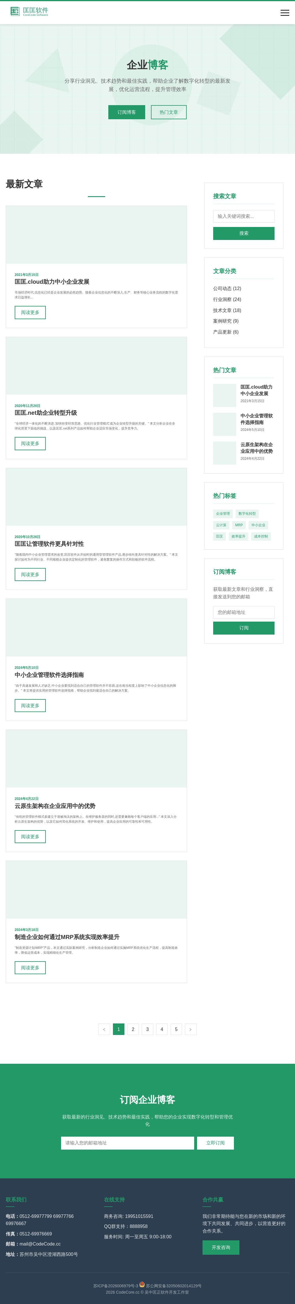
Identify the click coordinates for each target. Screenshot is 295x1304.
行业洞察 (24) (227, 299)
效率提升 (238, 536)
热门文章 (169, 112)
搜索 (244, 233)
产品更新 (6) (226, 332)
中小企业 (258, 525)
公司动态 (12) (227, 288)
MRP (239, 525)
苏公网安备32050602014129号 (170, 1286)
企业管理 (223, 514)
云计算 (221, 525)
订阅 (244, 627)
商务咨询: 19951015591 (128, 1216)
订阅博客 (127, 112)
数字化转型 (247, 514)
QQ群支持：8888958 (126, 1226)
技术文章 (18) (227, 310)
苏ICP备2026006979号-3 (115, 1286)
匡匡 (219, 536)
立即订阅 (215, 1142)
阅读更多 (30, 312)
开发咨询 (221, 1247)
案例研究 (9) (226, 321)
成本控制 (261, 536)
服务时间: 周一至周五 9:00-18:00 (137, 1236)
